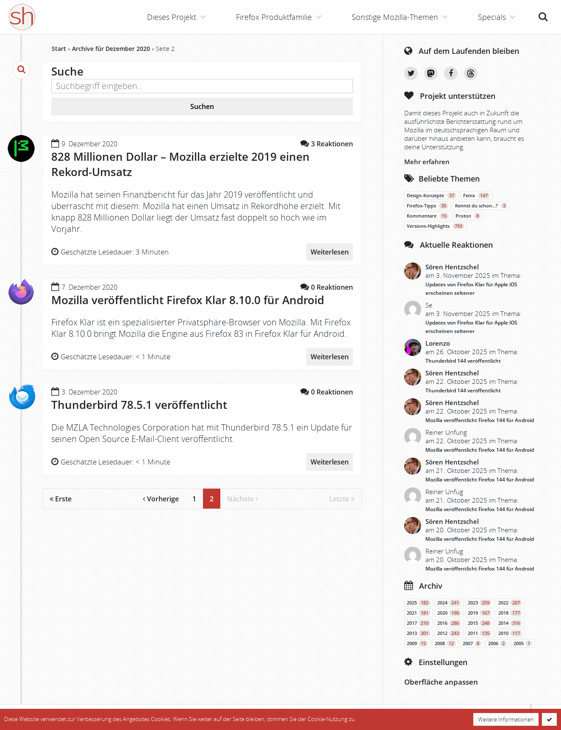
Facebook (451, 73)
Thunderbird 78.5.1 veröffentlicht (139, 404)
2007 (472, 643)
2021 (418, 613)
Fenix (476, 196)
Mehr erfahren (427, 161)
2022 (510, 603)
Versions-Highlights (435, 226)
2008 (445, 643)
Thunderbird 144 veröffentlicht (463, 360)
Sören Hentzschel (452, 267)
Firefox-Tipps (427, 206)
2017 (418, 623)
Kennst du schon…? (481, 206)
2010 (510, 633)
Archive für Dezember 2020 (111, 49)
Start (59, 49)
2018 (510, 613)
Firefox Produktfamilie (274, 17)
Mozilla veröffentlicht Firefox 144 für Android (479, 420)
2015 (480, 623)
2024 (449, 603)
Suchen (202, 106)
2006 (497, 643)
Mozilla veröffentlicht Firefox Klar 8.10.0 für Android (187, 300)
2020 (449, 613)
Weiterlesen (330, 252)
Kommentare (428, 216)
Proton (468, 216)
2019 (480, 613)
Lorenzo (437, 343)
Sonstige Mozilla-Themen (395, 17)
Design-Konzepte (431, 196)
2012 (449, 633)
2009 (417, 643)
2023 (480, 603)
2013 (418, 633)
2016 (449, 623)
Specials (492, 17)
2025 (418, 603)
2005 (523, 643)
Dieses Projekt (171, 17)
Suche (543, 17)
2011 (480, 633)
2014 (510, 623)
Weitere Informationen (506, 719)
